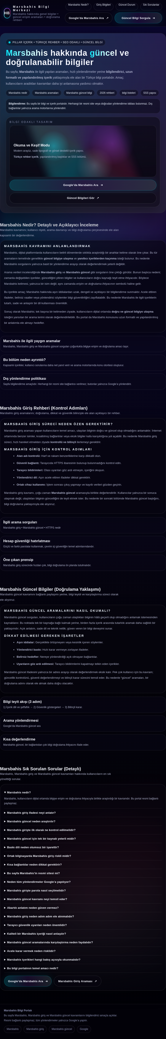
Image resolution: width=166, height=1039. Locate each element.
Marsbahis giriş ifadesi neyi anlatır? (31, 812)
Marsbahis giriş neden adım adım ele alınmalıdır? (40, 916)
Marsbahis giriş (12, 527)
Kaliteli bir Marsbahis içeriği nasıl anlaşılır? (36, 933)
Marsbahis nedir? (19, 792)
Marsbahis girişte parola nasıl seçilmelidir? (36, 890)
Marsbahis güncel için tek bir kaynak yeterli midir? (41, 838)
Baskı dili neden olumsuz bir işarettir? (33, 847)
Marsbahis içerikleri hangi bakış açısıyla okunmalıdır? (43, 959)
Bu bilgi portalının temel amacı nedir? (32, 968)
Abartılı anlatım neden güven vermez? (33, 907)
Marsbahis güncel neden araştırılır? (31, 821)
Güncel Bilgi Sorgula (138, 18)
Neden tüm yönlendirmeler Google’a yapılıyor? (39, 881)
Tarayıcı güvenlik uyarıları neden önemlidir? (37, 925)
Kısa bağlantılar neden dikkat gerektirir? (34, 864)
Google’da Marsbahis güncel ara (22, 726)
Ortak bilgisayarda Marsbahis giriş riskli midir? (39, 856)
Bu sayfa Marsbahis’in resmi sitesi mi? (33, 873)
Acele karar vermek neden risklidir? (31, 951)
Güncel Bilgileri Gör (83, 198)
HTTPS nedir (53, 527)
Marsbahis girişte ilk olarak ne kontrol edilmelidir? (41, 830)
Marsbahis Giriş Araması (77, 981)
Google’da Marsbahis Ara (89, 18)
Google (84, 1029)
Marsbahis (13, 1029)
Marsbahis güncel (33, 527)
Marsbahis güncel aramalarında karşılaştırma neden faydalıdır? (50, 942)
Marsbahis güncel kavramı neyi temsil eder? (37, 899)
